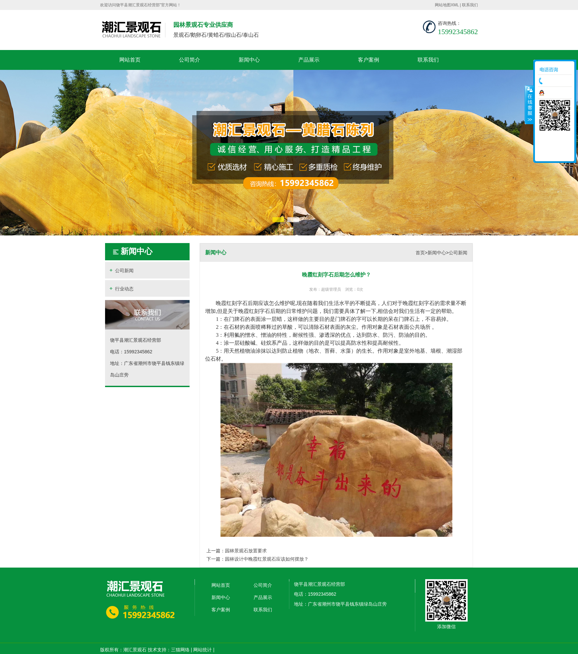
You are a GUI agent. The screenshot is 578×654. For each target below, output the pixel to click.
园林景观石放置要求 (246, 550)
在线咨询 (556, 92)
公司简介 (189, 60)
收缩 (529, 104)
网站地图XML (447, 5)
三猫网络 (180, 649)
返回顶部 (555, 154)
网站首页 (130, 60)
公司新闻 (121, 270)
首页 (420, 252)
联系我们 (470, 5)
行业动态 (121, 288)
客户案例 (368, 60)
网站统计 (202, 649)
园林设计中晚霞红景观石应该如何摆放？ (267, 559)
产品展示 (308, 60)
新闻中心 (249, 60)
